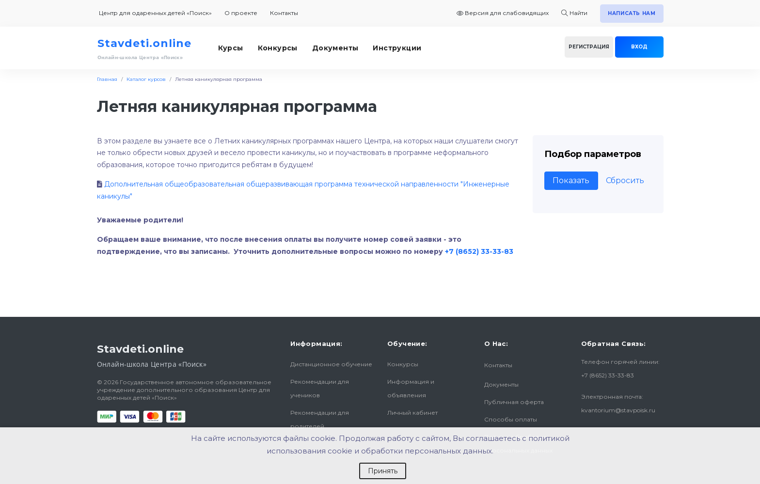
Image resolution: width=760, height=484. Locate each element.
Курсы (230, 48)
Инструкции (397, 48)
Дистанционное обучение (331, 364)
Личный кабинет (412, 412)
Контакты (284, 12)
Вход (639, 47)
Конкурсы (278, 48)
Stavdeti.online (144, 43)
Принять (382, 471)
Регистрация (589, 47)
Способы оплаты (510, 419)
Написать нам (631, 13)
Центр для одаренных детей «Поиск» (155, 12)
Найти (574, 12)
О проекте (240, 12)
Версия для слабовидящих (503, 12)
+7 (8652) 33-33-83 (479, 251)
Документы (335, 48)
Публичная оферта (514, 402)
